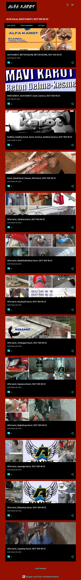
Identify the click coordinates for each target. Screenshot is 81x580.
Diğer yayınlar (40, 568)
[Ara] (67, 5)
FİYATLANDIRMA (26, 25)
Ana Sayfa (10, 25)
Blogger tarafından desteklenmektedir (40, 577)
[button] (72, 63)
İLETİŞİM (40, 25)
